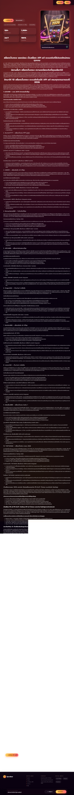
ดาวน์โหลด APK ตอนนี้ (12, 755)
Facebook (58, 781)
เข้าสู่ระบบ (67, 2)
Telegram (65, 778)
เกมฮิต (28, 2)
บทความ (40, 2)
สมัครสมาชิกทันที (20, 20)
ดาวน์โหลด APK (34, 2)
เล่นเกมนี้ (19, 694)
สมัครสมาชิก (60, 2)
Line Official (58, 778)
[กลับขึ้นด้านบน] (7, 2)
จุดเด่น (24, 2)
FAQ (44, 2)
